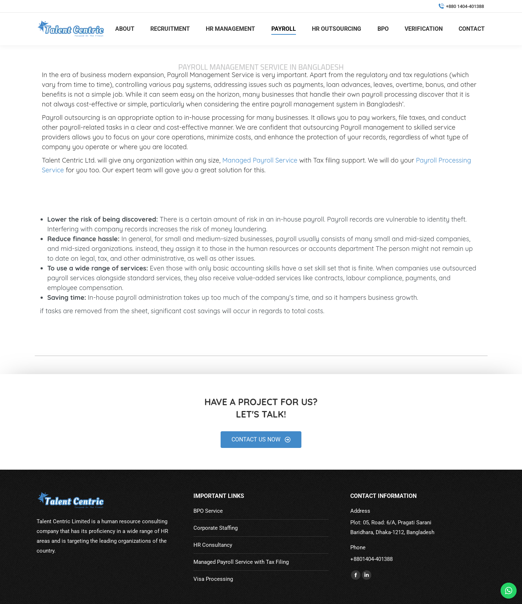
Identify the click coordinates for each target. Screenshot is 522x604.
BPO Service (208, 511)
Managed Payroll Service (259, 160)
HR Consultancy (212, 545)
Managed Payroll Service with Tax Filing (241, 562)
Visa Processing (213, 579)
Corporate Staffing (215, 528)
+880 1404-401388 (461, 6)
